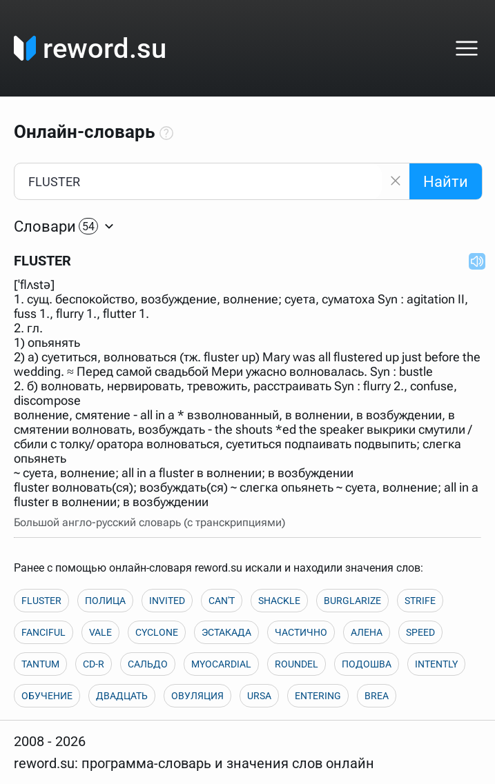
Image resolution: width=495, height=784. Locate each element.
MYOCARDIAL (221, 664)
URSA (259, 695)
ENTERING (318, 695)
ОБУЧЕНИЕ (46, 695)
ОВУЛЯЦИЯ (197, 695)
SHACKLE (279, 600)
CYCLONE (156, 632)
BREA (377, 695)
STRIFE (420, 600)
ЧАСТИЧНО (301, 632)
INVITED (167, 600)
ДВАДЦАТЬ (122, 695)
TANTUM (40, 664)
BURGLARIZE (352, 600)
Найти (445, 181)
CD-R (93, 664)
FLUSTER (41, 600)
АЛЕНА (366, 632)
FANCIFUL (43, 632)
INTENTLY (436, 664)
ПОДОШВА (366, 664)
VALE (100, 632)
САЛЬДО (148, 664)
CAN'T (221, 600)
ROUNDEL (296, 664)
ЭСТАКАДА (226, 632)
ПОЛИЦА (105, 600)
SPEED (420, 632)
